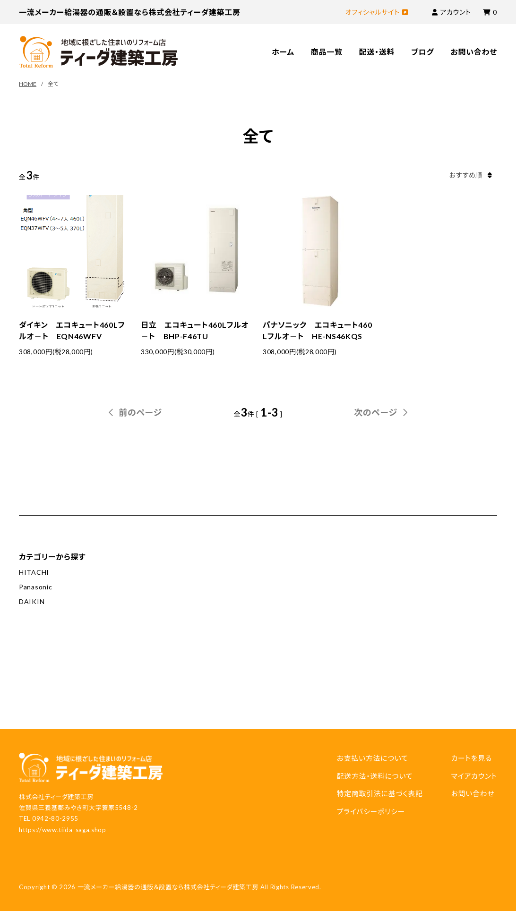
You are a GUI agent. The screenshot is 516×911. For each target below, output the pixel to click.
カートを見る (471, 758)
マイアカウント (474, 776)
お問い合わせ (473, 51)
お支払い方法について (372, 758)
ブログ (422, 51)
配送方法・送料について (374, 776)
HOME (27, 83)
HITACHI (34, 572)
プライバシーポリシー (370, 811)
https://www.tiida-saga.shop (62, 830)
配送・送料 (377, 51)
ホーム (283, 51)
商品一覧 (327, 51)
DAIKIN (31, 601)
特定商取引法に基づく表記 (379, 793)
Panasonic (35, 587)
